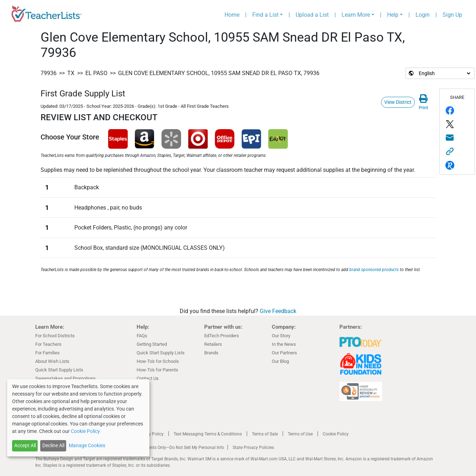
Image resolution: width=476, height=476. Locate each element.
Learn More (356, 14)
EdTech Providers (221, 335)
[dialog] (78, 417)
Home (231, 14)
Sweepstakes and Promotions (65, 378)
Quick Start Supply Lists (59, 369)
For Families (47, 352)
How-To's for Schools (158, 361)
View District (398, 102)
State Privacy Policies (253, 447)
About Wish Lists (52, 361)
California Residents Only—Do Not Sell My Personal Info (171, 447)
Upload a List (312, 14)
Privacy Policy (150, 434)
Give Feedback (278, 311)
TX (70, 73)
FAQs (142, 335)
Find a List (265, 14)
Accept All (25, 445)
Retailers (213, 344)
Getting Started (152, 344)
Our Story (281, 335)
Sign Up (452, 14)
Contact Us (148, 378)
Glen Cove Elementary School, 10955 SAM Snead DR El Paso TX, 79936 (218, 73)
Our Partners (284, 352)
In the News (284, 344)
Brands (211, 352)
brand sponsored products (374, 269)
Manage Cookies (87, 445)
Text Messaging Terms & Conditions (208, 434)
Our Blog (280, 361)
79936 (49, 73)
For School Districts (55, 335)
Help (392, 14)
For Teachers (48, 344)
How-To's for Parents (157, 369)
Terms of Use (300, 434)
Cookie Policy (336, 434)
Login (423, 14)
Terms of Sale (265, 434)
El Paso (96, 73)
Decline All (53, 445)
